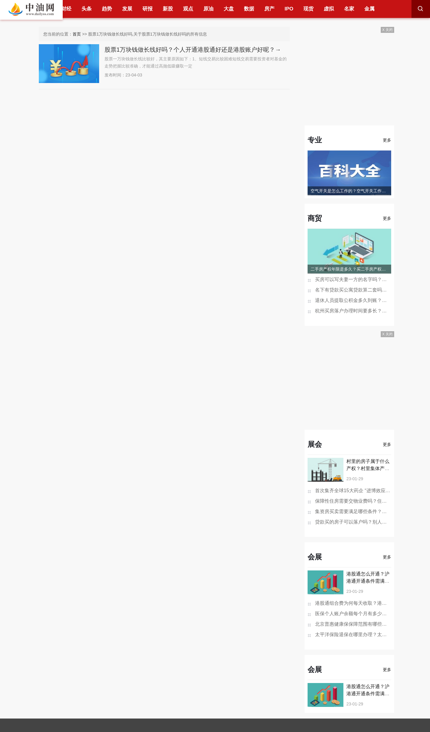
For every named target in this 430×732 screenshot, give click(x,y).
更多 (387, 140)
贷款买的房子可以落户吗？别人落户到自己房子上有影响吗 (353, 521)
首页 (77, 34)
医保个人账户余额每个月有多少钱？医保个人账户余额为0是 (353, 613)
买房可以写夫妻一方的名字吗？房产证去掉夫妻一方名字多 (353, 279)
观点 (188, 9)
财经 (66, 9)
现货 (308, 9)
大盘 (229, 9)
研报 (147, 9)
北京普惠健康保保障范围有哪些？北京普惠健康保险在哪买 (353, 624)
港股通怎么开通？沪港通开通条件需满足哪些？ (367, 581)
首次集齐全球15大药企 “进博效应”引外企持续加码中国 (353, 490)
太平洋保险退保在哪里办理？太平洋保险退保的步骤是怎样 (353, 634)
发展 (127, 9)
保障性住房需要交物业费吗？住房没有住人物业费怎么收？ (353, 501)
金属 (369, 9)
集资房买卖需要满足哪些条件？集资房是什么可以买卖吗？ (353, 511)
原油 (208, 9)
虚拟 (329, 9)
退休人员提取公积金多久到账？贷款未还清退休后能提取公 (353, 300)
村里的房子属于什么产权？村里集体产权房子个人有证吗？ (367, 468)
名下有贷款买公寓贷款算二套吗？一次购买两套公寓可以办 (353, 289)
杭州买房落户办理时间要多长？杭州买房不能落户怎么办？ (353, 310)
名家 (349, 9)
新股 (168, 9)
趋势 (107, 9)
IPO (289, 9)
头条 (87, 9)
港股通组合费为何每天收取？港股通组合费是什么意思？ (353, 603)
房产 (269, 9)
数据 (249, 9)
